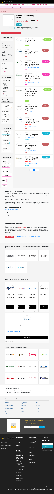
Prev (31, 170)
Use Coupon (10, 306)
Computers (38, 403)
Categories (32, 455)
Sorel (4, 145)
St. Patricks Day (19, 458)
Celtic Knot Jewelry (6, 174)
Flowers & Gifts (8, 407)
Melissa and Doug (6, 132)
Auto (46, 4)
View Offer (46, 133)
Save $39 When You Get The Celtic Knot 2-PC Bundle (32, 64)
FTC (31, 392)
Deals (30, 452)
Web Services (39, 413)
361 (19, 24)
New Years (18, 454)
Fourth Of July (19, 465)
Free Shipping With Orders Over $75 (31, 159)
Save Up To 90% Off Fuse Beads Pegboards (32, 108)
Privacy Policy (45, 452)
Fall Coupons (5, 73)
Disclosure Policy (33, 444)
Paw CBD (4, 169)
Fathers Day (19, 463)
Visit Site (9, 27)
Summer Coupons (16, 4)
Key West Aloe (5, 166)
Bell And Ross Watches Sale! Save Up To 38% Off (32, 121)
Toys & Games (8, 413)
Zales (3, 119)
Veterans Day (19, 468)
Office (37, 410)
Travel (22, 413)
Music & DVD (23, 410)
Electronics (23, 405)
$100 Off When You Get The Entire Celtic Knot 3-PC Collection (32, 77)
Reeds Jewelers (5, 111)
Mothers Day (19, 462)
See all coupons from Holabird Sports (43, 301)
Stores (30, 454)
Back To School (19, 469)
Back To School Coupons (5, 70)
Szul (3, 109)
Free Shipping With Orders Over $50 (31, 135)
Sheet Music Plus (6, 163)
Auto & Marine (24, 402)
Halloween (18, 474)
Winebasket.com (6, 150)
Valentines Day (19, 457)
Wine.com (5, 148)
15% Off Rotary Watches (30, 41)
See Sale (45, 50)
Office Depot (6, 143)
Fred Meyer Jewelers (6, 106)
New (17, 441)
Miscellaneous (8, 410)
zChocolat (5, 138)
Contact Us (32, 462)
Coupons (31, 451)
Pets (6, 411)
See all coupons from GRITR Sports (10, 301)
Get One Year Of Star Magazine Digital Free (15, 325)
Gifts (27, 4)
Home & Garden (9, 408)
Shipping (18, 447)
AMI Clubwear (5, 171)
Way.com (4, 161)
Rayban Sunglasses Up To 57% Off (32, 52)
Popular (18, 444)
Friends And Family (20, 466)
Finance (38, 405)
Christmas (18, 480)
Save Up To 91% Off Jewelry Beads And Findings (32, 147)
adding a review (22, 227)
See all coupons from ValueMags (13, 331)
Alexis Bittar (5, 116)
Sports (22, 411)
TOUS (8, 119)
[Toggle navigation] (51, 2)
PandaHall (4, 121)
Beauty (6, 403)
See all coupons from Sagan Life (32, 301)
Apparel (37, 4)
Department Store (9, 405)
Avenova (4, 185)
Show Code (47, 39)
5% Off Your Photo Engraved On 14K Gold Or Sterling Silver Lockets (31, 92)
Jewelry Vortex (5, 114)
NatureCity (4, 178)
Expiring (18, 445)
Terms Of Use (32, 442)
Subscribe (42, 427)
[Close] (52, 10)
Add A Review (10, 236)
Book (22, 403)
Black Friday (19, 477)
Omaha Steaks (6, 135)
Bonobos (42, 4)
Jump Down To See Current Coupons (11, 33)
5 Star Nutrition (32, 4)
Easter (17, 460)
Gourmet (23, 407)
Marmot (4, 183)
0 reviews (33, 20)
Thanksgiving (19, 475)
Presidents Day (19, 455)
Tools (37, 411)
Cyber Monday (19, 478)
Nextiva (4, 180)
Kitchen (37, 408)
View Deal (46, 61)
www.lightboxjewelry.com (11, 209)
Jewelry (22, 408)
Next (37, 170)
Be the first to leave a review (27, 20)
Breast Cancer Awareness (19, 471)
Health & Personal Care (41, 407)
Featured (23, 4)
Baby (37, 402)
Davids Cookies (6, 140)
